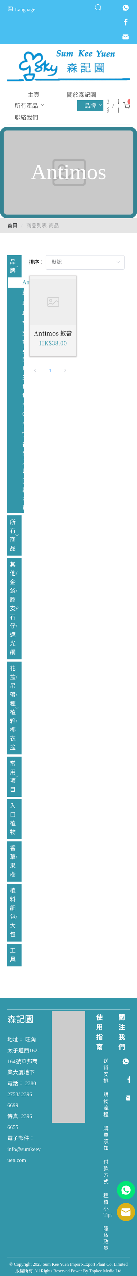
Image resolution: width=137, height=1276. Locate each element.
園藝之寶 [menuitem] (23, 494)
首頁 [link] (12, 225)
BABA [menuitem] (23, 292)
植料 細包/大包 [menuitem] (13, 912)
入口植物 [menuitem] (13, 819)
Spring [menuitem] (23, 424)
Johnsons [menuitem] (23, 313)
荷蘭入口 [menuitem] (23, 458)
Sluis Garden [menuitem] (23, 409)
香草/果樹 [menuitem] (13, 861)
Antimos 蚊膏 (53, 333)
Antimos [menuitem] (23, 282)
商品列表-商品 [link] (42, 225)
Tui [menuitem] (23, 434)
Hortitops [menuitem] (23, 303)
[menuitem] (33, 94)
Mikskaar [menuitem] (23, 323)
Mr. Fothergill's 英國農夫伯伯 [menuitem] (23, 364)
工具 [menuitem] (13, 954)
